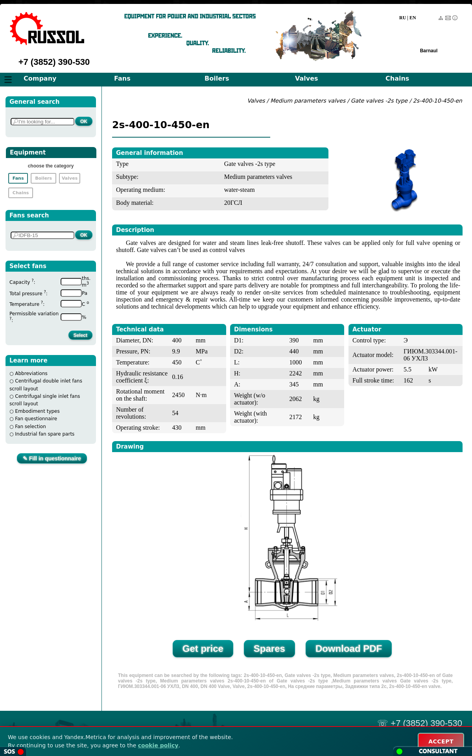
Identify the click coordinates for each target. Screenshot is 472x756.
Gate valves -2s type (379, 100)
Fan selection (30, 426)
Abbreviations (31, 373)
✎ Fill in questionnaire (52, 458)
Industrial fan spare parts (44, 434)
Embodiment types (37, 411)
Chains (397, 78)
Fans (122, 78)
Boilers (217, 78)
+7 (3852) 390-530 (54, 62)
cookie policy (158, 745)
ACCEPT (441, 741)
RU (402, 17)
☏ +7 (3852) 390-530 (419, 723)
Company (40, 78)
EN (412, 17)
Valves (306, 78)
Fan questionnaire (36, 418)
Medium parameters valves (308, 100)
